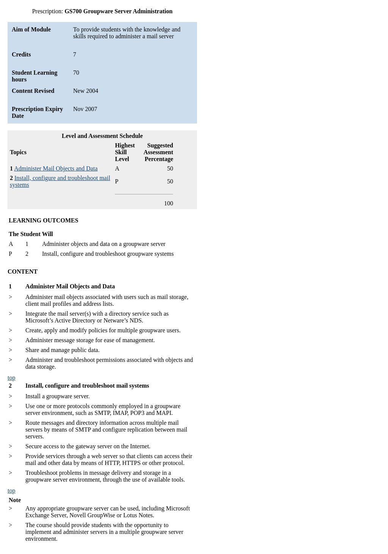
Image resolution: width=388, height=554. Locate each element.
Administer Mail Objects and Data (55, 168)
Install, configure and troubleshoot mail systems (87, 385)
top (11, 377)
